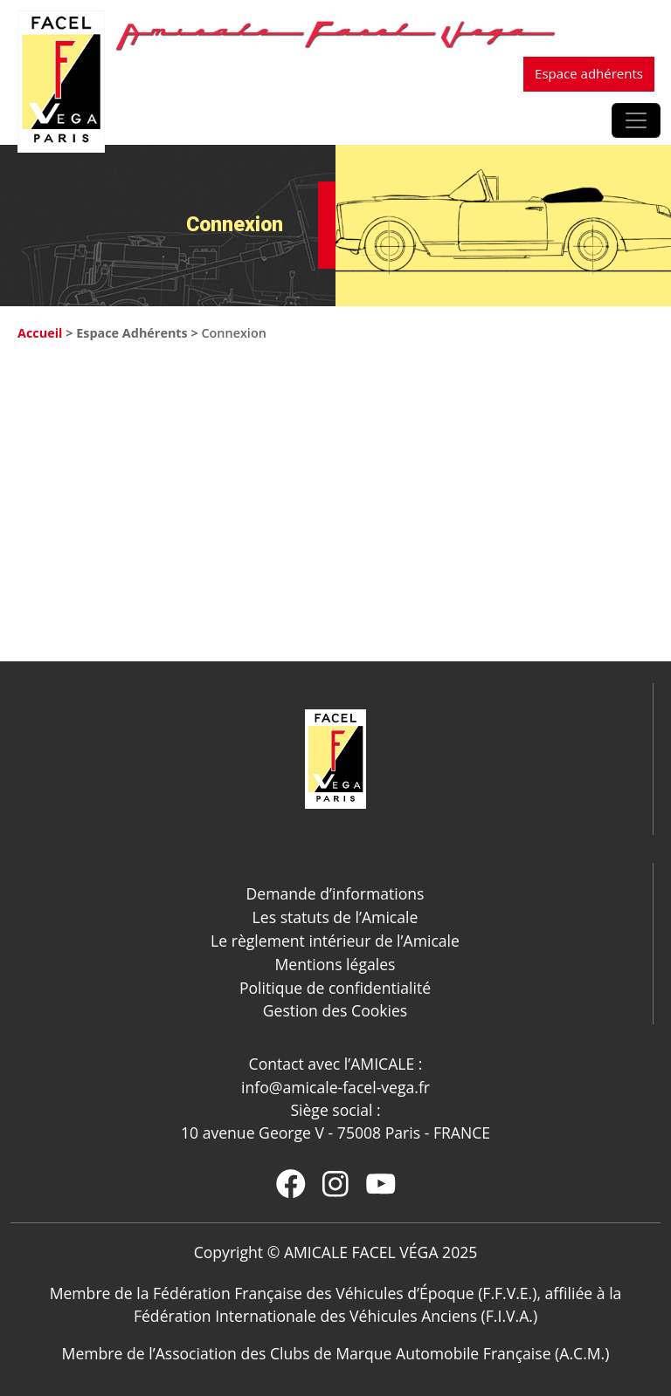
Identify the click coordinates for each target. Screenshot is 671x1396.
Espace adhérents (589, 73)
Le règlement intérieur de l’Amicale (335, 940)
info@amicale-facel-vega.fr (335, 1087)
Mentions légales (335, 964)
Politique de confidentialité (335, 987)
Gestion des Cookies (335, 1010)
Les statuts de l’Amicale (335, 917)
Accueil (39, 333)
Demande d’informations (335, 893)
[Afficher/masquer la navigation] (636, 120)
